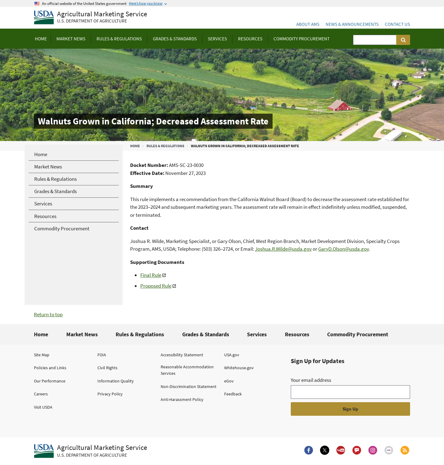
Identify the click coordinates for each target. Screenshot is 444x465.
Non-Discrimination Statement (188, 386)
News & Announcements (352, 24)
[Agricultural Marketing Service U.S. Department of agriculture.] (90, 451)
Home (135, 146)
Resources (297, 334)
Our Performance (49, 381)
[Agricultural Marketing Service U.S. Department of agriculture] (90, 17)
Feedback (233, 394)
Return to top (48, 314)
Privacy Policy (110, 394)
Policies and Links (50, 367)
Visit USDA (43, 407)
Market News (82, 334)
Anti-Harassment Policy (182, 399)
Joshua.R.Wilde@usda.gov (283, 248)
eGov (229, 381)
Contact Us (397, 24)
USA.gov (231, 355)
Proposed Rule (155, 285)
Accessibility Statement (182, 355)
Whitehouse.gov (239, 367)
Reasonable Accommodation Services (187, 370)
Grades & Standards (205, 334)
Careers (41, 394)
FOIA (101, 355)
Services (257, 334)
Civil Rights (107, 367)
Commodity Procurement (357, 334)
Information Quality (115, 381)
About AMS (307, 24)
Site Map (41, 355)
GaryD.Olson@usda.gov (343, 248)
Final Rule (150, 275)
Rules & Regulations (165, 146)
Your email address (311, 380)
